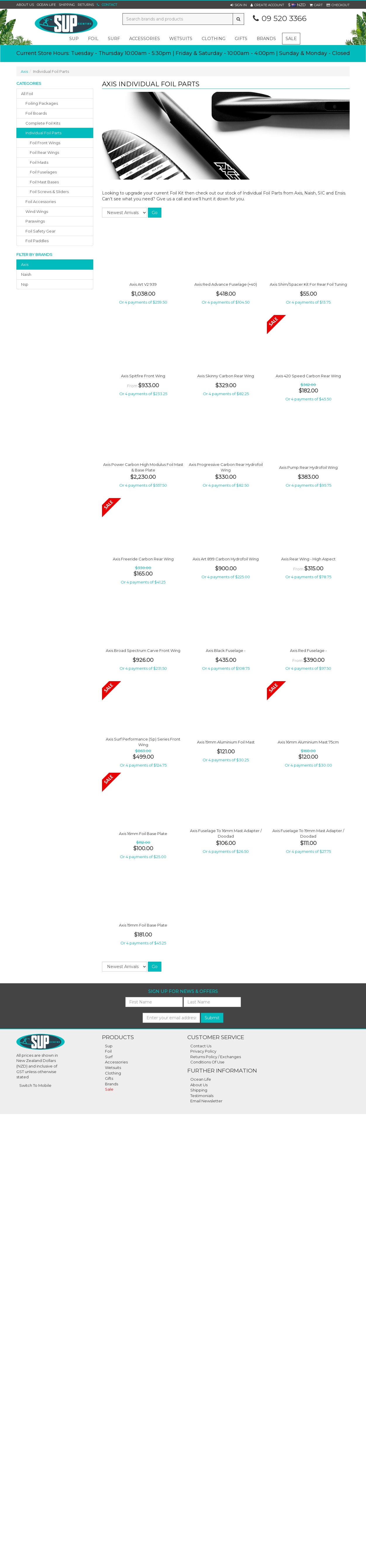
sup (74, 38)
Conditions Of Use (207, 1062)
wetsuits (180, 38)
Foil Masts (39, 162)
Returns (86, 5)
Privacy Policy (203, 1051)
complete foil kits (42, 123)
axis (24, 264)
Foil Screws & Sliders (49, 191)
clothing (213, 38)
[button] (238, 5)
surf (114, 38)
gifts (241, 38)
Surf (109, 1056)
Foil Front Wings (45, 142)
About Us (25, 5)
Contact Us (200, 1046)
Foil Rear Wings (44, 152)
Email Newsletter (206, 1101)
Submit (212, 1017)
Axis (24, 71)
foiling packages (41, 103)
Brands (266, 38)
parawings (35, 221)
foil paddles (37, 240)
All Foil (27, 93)
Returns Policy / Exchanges (215, 1056)
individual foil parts (43, 132)
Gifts (109, 1078)
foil (93, 38)
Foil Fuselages (43, 172)
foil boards (36, 113)
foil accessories (40, 201)
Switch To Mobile (35, 1085)
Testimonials (201, 1095)
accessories (144, 38)
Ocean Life (46, 5)
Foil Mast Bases (44, 182)
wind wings (36, 211)
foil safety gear (40, 231)
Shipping (67, 5)
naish (26, 274)
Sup (109, 1046)
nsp (24, 284)
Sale (291, 38)
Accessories (116, 1062)
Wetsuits (113, 1067)
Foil (108, 1051)
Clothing (113, 1073)
